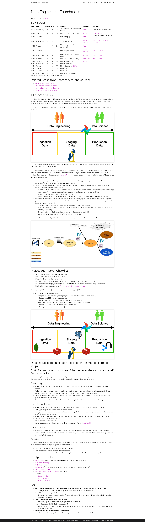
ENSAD (75, 66)
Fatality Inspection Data (42, 469)
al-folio (64, 520)
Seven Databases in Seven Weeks (46, 90)
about (84, 2)
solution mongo (98, 51)
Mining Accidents (43, 478)
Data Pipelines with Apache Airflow (46, 86)
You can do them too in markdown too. (72, 286)
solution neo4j (97, 59)
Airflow (85, 40)
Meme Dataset (39, 460)
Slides (85, 30)
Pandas (85, 42)
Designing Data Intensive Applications (47, 88)
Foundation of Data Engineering (45, 83)
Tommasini (39, 2)
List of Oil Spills (43, 476)
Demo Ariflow (97, 33)
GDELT (37, 465)
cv (110, 2)
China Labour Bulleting (42, 463)
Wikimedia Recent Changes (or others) (47, 472)
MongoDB (86, 52)
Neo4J (89, 59)
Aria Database (39, 467)
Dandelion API (86, 423)
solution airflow (98, 40)
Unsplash (87, 520)
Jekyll (59, 520)
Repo (46, 18)
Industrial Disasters (44, 480)
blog (89, 2)
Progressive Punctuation (107, 520)
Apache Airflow (65, 175)
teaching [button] (104, 2)
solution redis (97, 55)
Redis (89, 55)
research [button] (95, 2)
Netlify (76, 520)
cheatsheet (96, 38)
